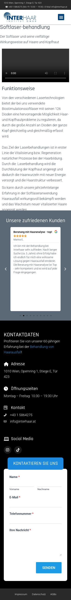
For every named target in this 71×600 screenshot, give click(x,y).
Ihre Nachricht (20, 530)
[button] (61, 17)
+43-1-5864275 (15, 7)
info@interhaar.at (59, 7)
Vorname (14, 489)
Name (14, 477)
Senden (48, 568)
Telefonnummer (21, 514)
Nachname (43, 489)
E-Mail (14, 497)
